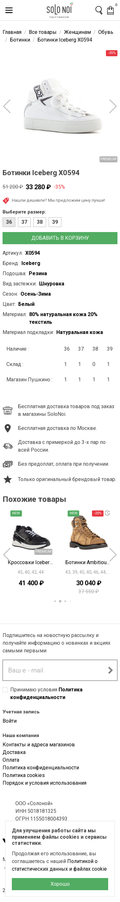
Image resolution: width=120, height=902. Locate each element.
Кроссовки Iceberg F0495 (31, 562)
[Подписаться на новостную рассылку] (110, 670)
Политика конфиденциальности (41, 768)
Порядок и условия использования (44, 783)
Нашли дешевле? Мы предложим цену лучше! (54, 201)
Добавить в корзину (60, 238)
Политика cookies (24, 775)
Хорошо (60, 884)
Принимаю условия (46, 693)
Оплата (11, 760)
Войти (10, 721)
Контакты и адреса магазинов (39, 745)
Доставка (14, 752)
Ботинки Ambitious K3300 (89, 562)
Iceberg (30, 263)
